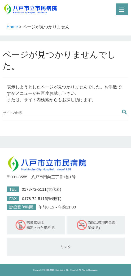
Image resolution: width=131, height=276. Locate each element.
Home (12, 27)
